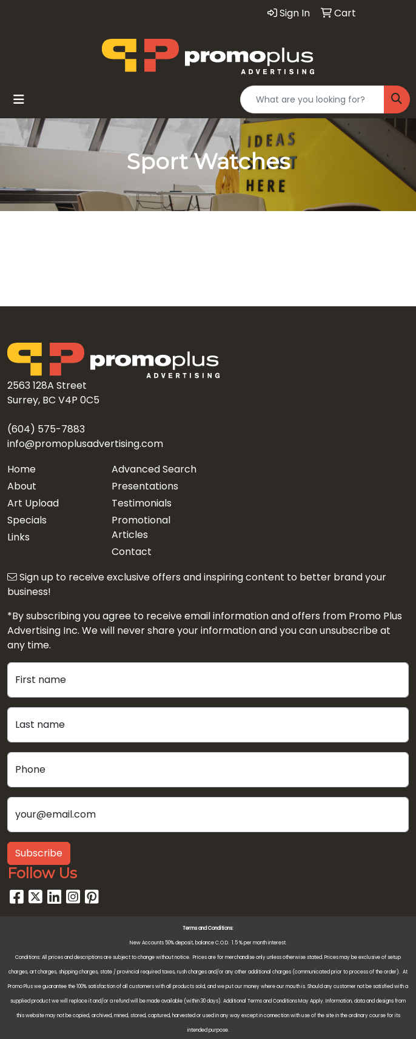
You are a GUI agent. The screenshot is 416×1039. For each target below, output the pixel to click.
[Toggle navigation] (19, 99)
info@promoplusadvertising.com (85, 444)
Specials (27, 520)
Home (21, 469)
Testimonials (142, 503)
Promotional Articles (141, 527)
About (21, 486)
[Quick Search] (312, 99)
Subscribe (38, 853)
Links (18, 537)
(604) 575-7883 (46, 429)
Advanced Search (154, 469)
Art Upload (33, 503)
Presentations (145, 486)
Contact (132, 552)
